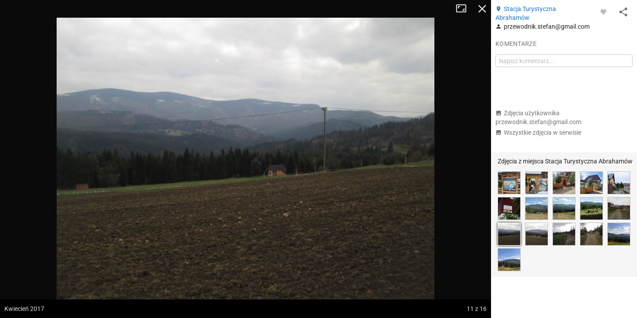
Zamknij (482, 9)
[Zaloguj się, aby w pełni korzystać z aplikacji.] (603, 11)
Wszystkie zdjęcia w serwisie (538, 132)
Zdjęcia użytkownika (538, 117)
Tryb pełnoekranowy (464, 9)
